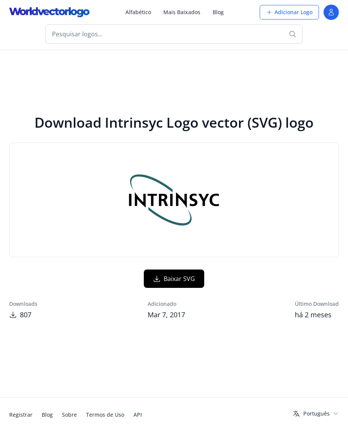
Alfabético (138, 12)
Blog (218, 12)
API (137, 414)
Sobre (69, 414)
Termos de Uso (105, 414)
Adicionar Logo (289, 12)
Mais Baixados (181, 12)
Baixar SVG (174, 278)
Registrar (21, 414)
